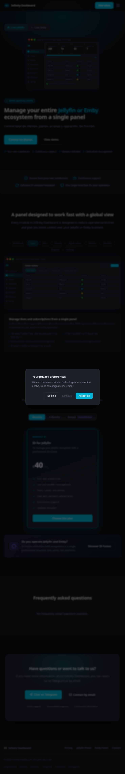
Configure (67, 395)
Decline (51, 395)
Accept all (84, 395)
